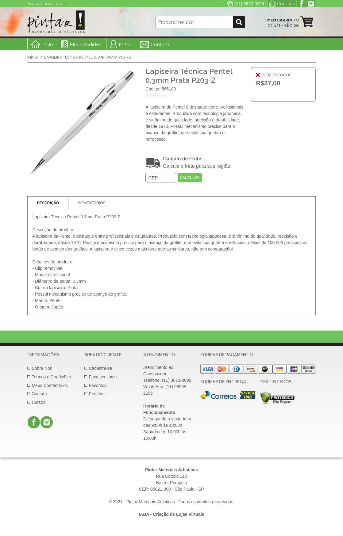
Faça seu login (103, 376)
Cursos (38, 402)
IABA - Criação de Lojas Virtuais (171, 514)
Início (32, 57)
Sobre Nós (42, 368)
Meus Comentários (50, 385)
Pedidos (96, 393)
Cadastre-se (100, 368)
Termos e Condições (51, 376)
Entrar (125, 45)
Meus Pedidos (86, 45)
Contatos (286, 3)
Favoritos (97, 385)
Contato (160, 45)
